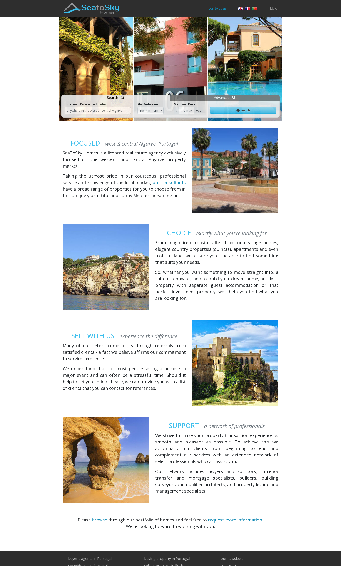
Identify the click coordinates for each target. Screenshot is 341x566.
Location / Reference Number (86, 104)
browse (99, 520)
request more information (235, 520)
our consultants (169, 182)
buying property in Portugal (167, 558)
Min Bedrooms (147, 104)
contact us (217, 8)
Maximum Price (184, 104)
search (243, 110)
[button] (275, 8)
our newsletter (233, 558)
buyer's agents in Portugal (90, 558)
